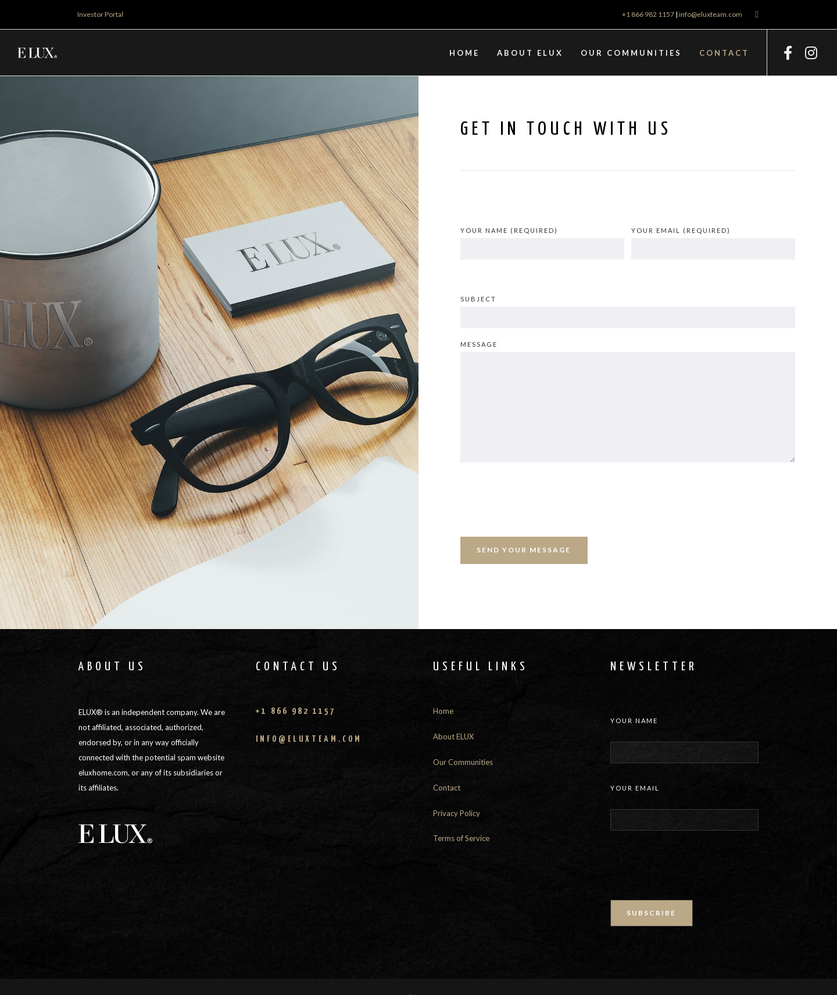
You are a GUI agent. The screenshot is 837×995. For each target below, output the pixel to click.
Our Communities (463, 762)
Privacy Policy (456, 813)
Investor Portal (100, 14)
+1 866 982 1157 (648, 14)
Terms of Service (461, 838)
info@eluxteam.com (710, 14)
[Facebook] (787, 53)
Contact (446, 787)
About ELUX (453, 736)
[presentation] (548, 499)
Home (443, 711)
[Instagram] (811, 53)
